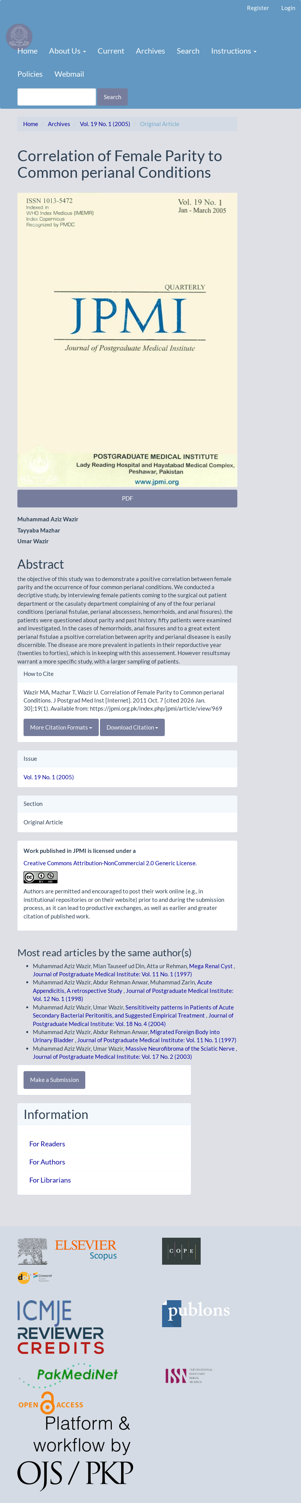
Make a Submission (54, 1079)
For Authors (47, 1162)
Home (27, 50)
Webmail (69, 73)
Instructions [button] (234, 50)
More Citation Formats (61, 727)
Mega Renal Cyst (211, 965)
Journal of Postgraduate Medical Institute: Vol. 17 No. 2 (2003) (112, 1056)
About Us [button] (67, 50)
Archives (150, 50)
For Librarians (50, 1180)
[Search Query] (56, 97)
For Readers (47, 1143)
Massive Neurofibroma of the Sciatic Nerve (180, 1048)
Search (188, 50)
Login (288, 7)
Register (258, 7)
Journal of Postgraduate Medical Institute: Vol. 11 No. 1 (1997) (112, 974)
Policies (30, 73)
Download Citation (132, 727)
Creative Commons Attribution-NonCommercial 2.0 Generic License (110, 862)
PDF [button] (127, 498)
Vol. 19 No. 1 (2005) (105, 123)
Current (111, 50)
